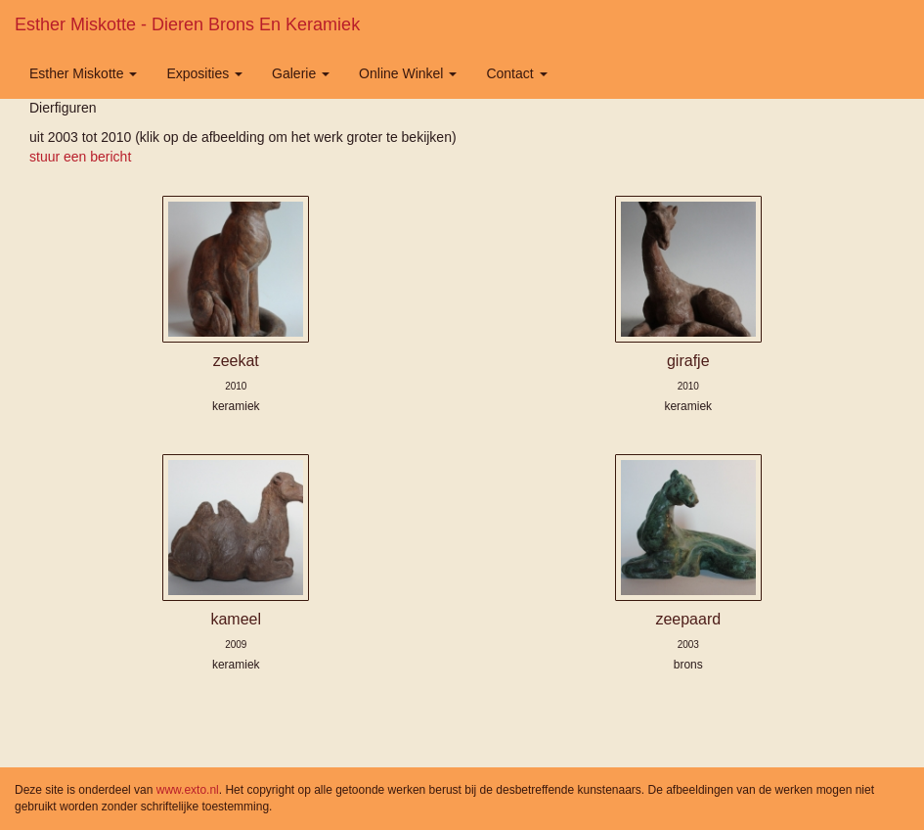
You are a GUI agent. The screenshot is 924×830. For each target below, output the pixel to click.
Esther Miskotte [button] (83, 73)
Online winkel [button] (408, 73)
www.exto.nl (187, 790)
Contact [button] (516, 73)
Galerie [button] (301, 73)
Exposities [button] (204, 73)
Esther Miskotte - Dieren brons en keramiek (187, 24)
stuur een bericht (80, 156)
